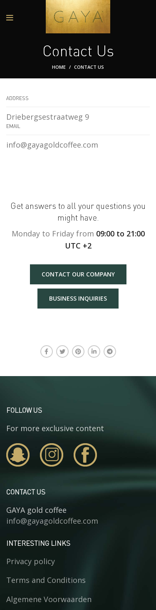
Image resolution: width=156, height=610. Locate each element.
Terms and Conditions (46, 580)
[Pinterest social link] (78, 351)
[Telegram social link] (110, 351)
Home (59, 67)
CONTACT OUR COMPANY (78, 274)
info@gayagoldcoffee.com (52, 521)
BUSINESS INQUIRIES (78, 298)
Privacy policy (30, 561)
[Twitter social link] (62, 351)
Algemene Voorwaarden (49, 599)
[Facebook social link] (46, 351)
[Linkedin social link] (94, 351)
